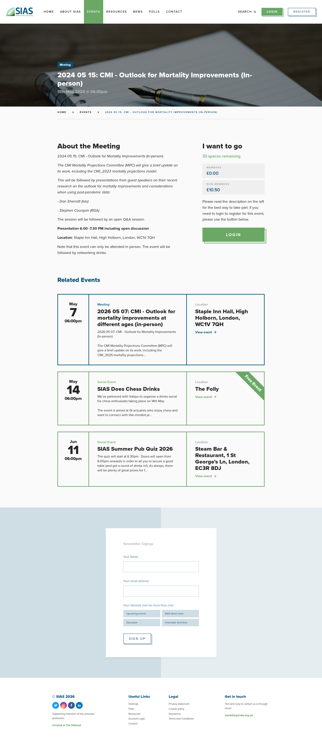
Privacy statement (179, 704)
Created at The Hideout (66, 725)
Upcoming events (136, 613)
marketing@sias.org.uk (239, 715)
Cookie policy (176, 709)
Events (93, 12)
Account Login (136, 719)
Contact (174, 12)
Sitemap (133, 704)
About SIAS (70, 12)
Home (49, 12)
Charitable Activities (176, 622)
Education (132, 622)
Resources (116, 12)
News (138, 12)
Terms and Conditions (181, 719)
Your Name (130, 557)
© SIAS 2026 (63, 696)
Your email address (136, 581)
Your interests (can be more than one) (148, 605)
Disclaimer (175, 714)
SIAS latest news (174, 613)
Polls (154, 12)
